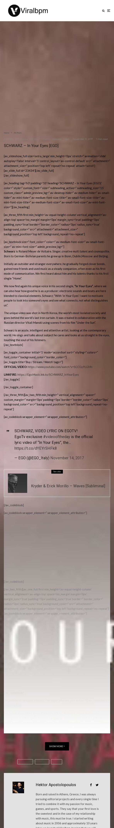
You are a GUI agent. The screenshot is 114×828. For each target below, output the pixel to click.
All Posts (8, 139)
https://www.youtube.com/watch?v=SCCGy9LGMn (60, 367)
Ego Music (26, 762)
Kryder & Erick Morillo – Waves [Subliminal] (68, 486)
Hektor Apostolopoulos (56, 784)
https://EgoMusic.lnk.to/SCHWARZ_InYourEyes (48, 374)
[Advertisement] (33, 549)
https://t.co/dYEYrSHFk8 (35, 448)
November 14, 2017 (67, 458)
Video (66, 139)
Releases (57, 139)
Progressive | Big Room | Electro (33, 139)
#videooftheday (56, 436)
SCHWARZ (42, 762)
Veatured (47, 480)
